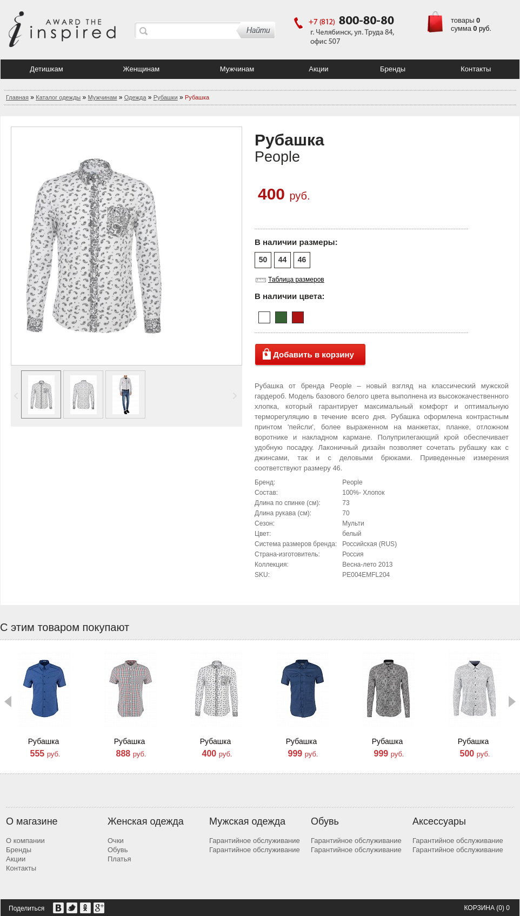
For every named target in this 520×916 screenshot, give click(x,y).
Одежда (135, 97)
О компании (25, 841)
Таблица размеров (296, 279)
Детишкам (46, 69)
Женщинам (141, 69)
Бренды (392, 69)
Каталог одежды (58, 97)
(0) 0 (503, 908)
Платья (119, 859)
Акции (318, 69)
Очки (116, 841)
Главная (17, 97)
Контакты (476, 69)
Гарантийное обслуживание (254, 841)
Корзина (479, 908)
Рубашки (166, 97)
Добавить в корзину (313, 354)
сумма (461, 28)
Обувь (118, 850)
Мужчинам (237, 69)
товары (463, 20)
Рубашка (43, 741)
